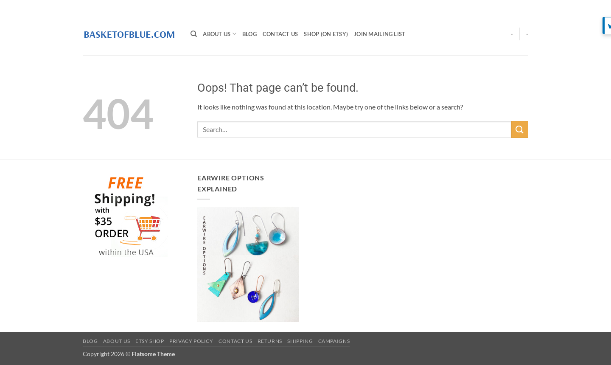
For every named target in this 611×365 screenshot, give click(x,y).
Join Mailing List (379, 34)
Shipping (300, 341)
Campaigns (334, 341)
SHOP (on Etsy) (326, 34)
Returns (270, 341)
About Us (219, 34)
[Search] (194, 34)
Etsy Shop (149, 341)
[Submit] (519, 129)
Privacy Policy (191, 341)
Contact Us (280, 34)
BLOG (249, 34)
